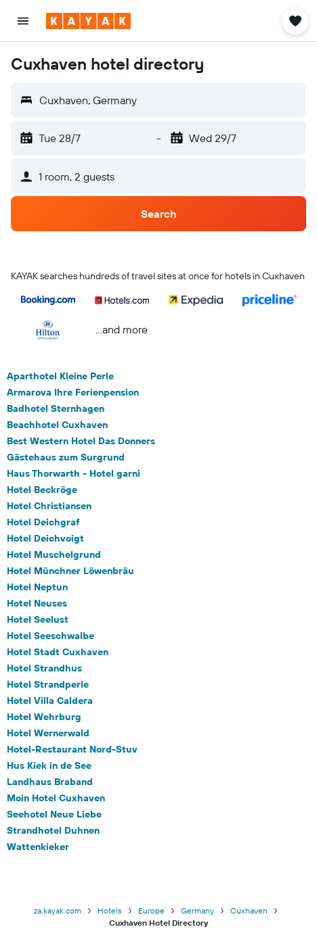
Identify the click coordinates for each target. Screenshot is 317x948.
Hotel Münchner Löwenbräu (70, 571)
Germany (197, 910)
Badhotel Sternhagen (55, 408)
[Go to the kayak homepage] (88, 21)
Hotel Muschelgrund (54, 554)
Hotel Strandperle (48, 684)
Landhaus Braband (50, 782)
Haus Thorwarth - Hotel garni (73, 473)
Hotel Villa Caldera (50, 700)
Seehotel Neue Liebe (54, 814)
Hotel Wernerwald (48, 733)
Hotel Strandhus (44, 668)
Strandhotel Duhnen (53, 830)
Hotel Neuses (37, 603)
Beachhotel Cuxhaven (57, 425)
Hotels (110, 910)
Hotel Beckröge (42, 489)
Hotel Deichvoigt (45, 538)
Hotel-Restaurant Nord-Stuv (72, 749)
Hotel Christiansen (49, 506)
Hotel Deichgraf (43, 522)
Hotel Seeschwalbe (50, 636)
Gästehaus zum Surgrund (66, 457)
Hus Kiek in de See (49, 765)
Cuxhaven (249, 910)
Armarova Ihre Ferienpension (73, 392)
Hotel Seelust (37, 619)
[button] (23, 21)
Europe (151, 910)
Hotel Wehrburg (44, 717)
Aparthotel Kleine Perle (60, 376)
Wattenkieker (38, 846)
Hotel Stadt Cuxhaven (57, 652)
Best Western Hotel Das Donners (81, 441)
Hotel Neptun (37, 587)
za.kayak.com (57, 910)
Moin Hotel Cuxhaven (56, 798)
